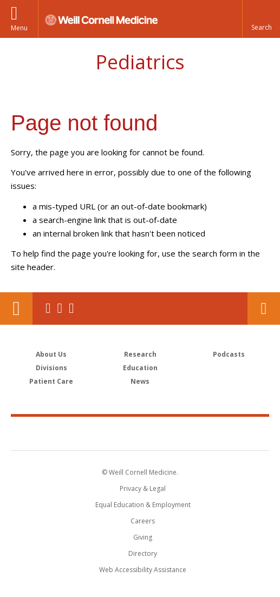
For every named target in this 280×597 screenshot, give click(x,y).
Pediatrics (140, 62)
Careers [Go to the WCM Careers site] (143, 521)
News (140, 381)
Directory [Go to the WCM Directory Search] (142, 553)
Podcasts (229, 354)
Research (140, 354)
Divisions (51, 367)
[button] (261, 19)
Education (140, 367)
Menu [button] (19, 27)
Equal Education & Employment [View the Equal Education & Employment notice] (143, 504)
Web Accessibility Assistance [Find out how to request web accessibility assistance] (142, 569)
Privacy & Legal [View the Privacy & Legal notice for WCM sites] (143, 488)
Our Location (16, 308)
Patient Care (51, 381)
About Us (51, 354)
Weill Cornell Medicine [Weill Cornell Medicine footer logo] (140, 433)
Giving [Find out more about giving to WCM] (142, 537)
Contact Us (264, 308)
